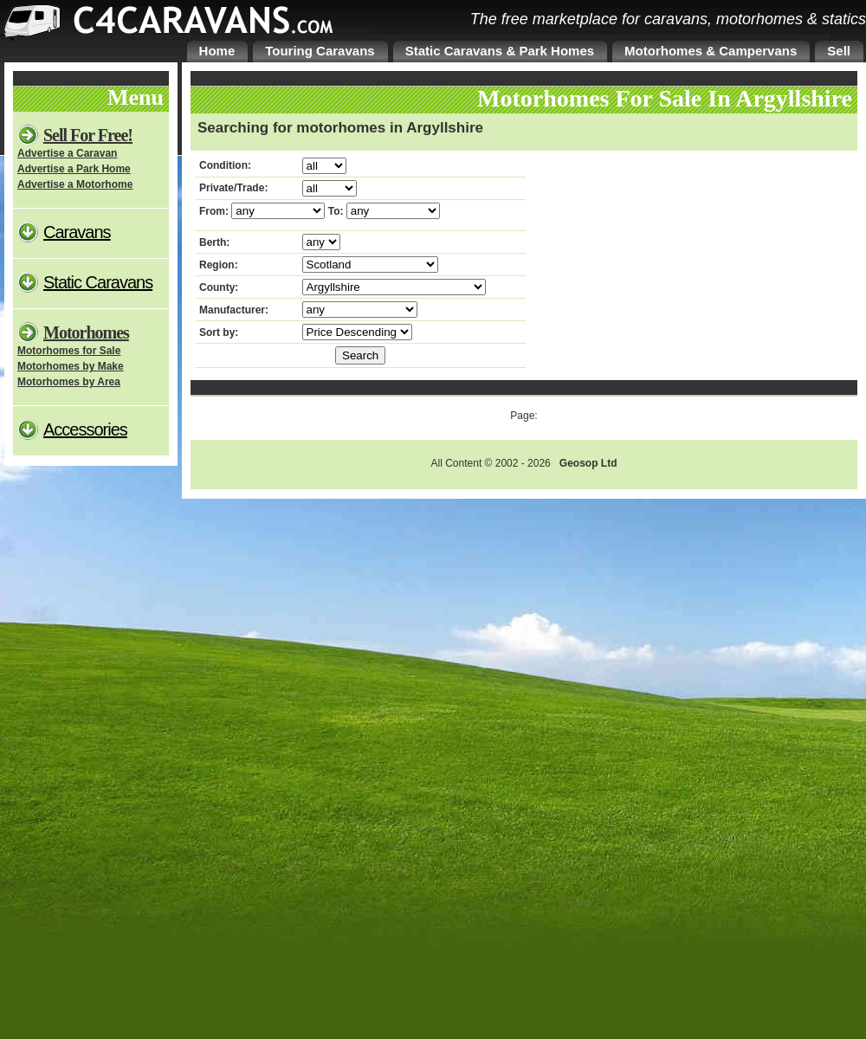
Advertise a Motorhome (74, 184)
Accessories (85, 429)
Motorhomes (86, 332)
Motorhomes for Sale (68, 351)
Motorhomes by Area (68, 382)
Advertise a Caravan (67, 153)
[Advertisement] (664, 263)
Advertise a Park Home (74, 169)
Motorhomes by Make (70, 366)
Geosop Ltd (588, 463)
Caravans (77, 232)
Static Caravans (97, 282)
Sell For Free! (87, 135)
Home (217, 50)
